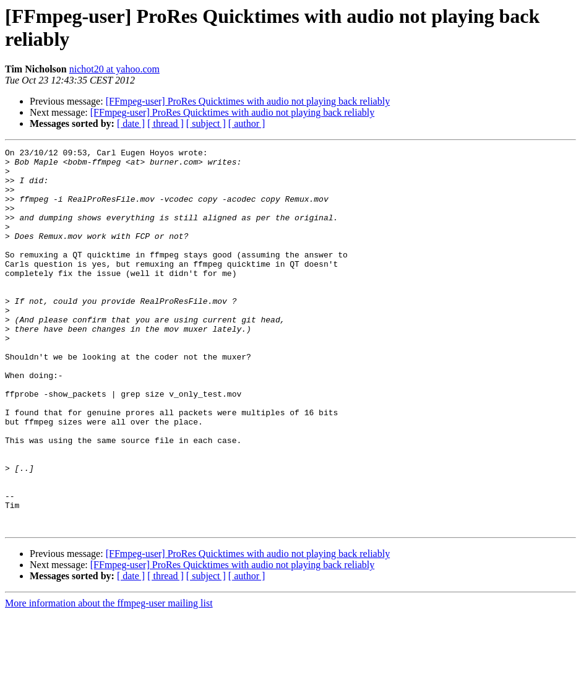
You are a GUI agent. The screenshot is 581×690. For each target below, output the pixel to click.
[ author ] (246, 123)
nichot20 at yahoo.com (114, 69)
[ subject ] (206, 123)
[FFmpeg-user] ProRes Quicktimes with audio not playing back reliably (248, 101)
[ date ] (131, 123)
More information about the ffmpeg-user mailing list (109, 679)
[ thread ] (165, 123)
